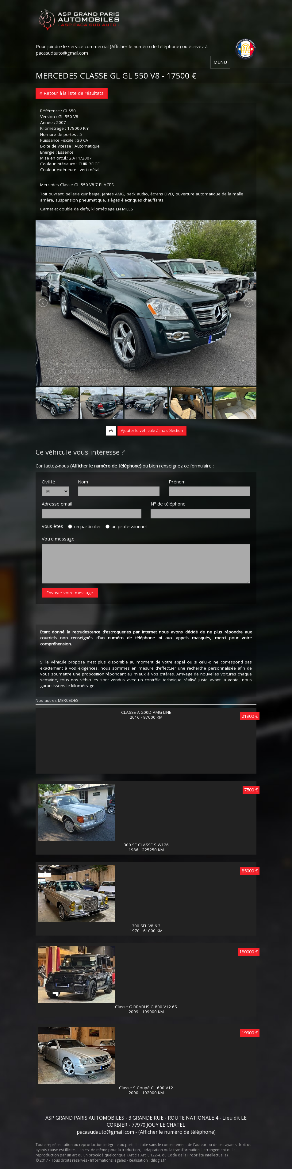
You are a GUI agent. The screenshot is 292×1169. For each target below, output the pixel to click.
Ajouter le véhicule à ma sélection (152, 430)
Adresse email (57, 504)
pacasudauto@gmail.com (62, 53)
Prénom (177, 482)
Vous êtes (54, 526)
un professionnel (126, 526)
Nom (83, 482)
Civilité (48, 482)
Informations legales (108, 1160)
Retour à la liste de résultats (72, 93)
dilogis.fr (158, 1160)
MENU (220, 62)
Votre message (58, 539)
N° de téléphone (168, 504)
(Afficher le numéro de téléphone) (145, 46)
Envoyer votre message (70, 592)
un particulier (84, 526)
